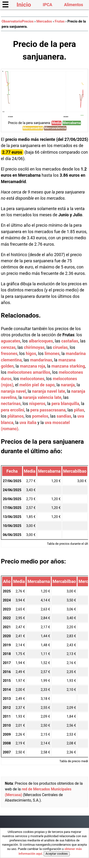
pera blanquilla (65, 403)
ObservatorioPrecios (18, 21)
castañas (69, 341)
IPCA (47, 4)
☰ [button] (5, 4)
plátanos (16, 416)
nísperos (37, 403)
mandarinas (41, 360)
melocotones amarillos (29, 372)
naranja (68, 385)
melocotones (32, 378)
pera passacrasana (48, 410)
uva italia (27, 422)
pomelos (40, 416)
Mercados (44, 21)
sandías (64, 416)
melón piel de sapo (37, 385)
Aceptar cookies (57, 853)
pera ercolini (12, 410)
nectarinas (11, 403)
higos (31, 353)
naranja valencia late (42, 397)
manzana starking (68, 366)
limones (52, 353)
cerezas (8, 347)
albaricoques (41, 341)
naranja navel (13, 391)
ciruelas (60, 347)
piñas (79, 410)
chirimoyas (34, 347)
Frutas (60, 21)
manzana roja (32, 366)
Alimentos (73, 4)
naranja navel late (48, 391)
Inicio (24, 4)
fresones (9, 353)
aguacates (10, 341)
